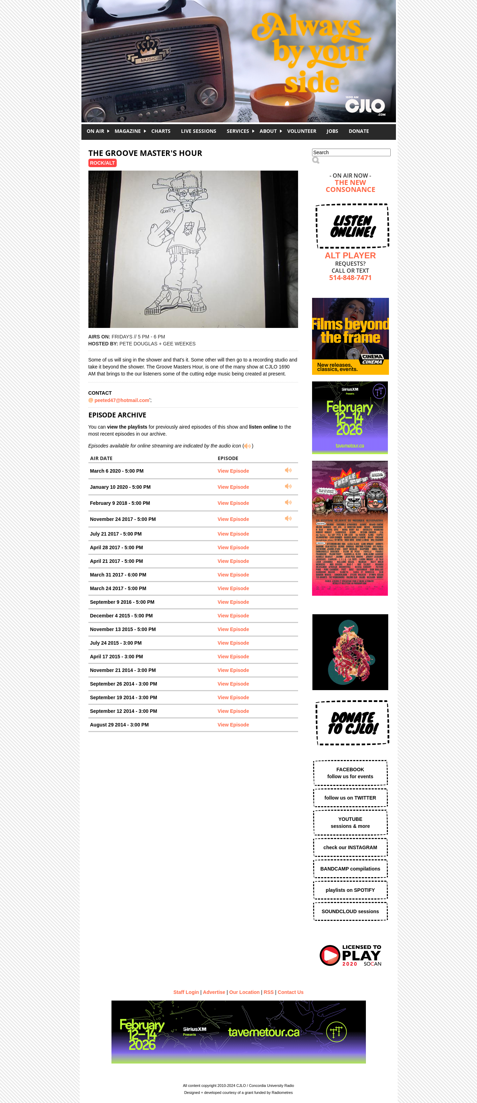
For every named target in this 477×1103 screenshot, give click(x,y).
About (268, 131)
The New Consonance (350, 186)
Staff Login (186, 992)
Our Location (244, 992)
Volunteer (301, 131)
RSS (269, 992)
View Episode (233, 471)
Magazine (128, 131)
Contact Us (291, 992)
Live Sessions (198, 131)
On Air (95, 131)
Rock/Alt (102, 163)
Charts (161, 131)
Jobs (332, 131)
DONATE (359, 131)
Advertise (214, 992)
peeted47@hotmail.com (122, 400)
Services (238, 131)
